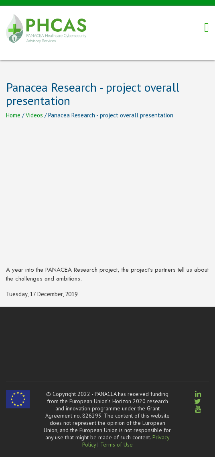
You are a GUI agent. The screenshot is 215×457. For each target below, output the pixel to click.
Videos (34, 115)
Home (13, 115)
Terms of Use (116, 444)
